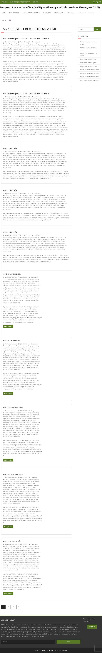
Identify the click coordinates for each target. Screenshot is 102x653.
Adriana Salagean (12, 42)
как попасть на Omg (33, 51)
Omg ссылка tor (24, 48)
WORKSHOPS (47, 13)
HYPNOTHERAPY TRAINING (31, 13)
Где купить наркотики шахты (89, 80)
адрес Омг (9, 49)
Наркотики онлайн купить (88, 59)
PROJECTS (70, 13)
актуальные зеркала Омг (20, 49)
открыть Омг (24, 55)
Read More (7, 326)
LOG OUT (92, 13)
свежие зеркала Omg (49, 55)
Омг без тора (28, 53)
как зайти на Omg (11, 51)
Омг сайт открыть (51, 53)
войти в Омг (31, 49)
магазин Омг (52, 51)
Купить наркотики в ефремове (89, 70)
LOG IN (4, 20)
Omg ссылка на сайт (12, 541)
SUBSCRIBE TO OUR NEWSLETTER (20, 2)
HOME (3, 13)
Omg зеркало (32, 44)
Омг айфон (12, 53)
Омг (7, 53)
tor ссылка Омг (14, 289)
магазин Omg (44, 51)
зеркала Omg (54, 49)
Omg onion (12, 44)
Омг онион (36, 53)
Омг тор (10, 55)
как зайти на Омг (22, 51)
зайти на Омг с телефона (43, 49)
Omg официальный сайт (48, 46)
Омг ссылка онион (19, 299)
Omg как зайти (51, 44)
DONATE (35, 2)
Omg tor (18, 44)
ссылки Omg (7, 57)
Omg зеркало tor (41, 44)
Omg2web (55, 48)
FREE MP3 (4, 2)
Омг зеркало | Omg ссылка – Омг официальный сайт (27, 39)
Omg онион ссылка (12, 274)
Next (18, 607)
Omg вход (24, 44)
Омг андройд (20, 53)
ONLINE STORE (58, 13)
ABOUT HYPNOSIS (14, 13)
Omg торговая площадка (44, 48)
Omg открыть (37, 46)
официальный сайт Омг (35, 55)
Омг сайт (42, 53)
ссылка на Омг (60, 55)
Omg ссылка (34, 277)
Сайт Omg (37, 42)
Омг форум (16, 55)
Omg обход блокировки (25, 46)
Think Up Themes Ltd (47, 650)
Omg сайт (59, 46)
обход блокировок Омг (30, 295)
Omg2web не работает (13, 407)
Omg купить (59, 44)
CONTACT (81, 13)
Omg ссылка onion (13, 48)
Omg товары (33, 48)
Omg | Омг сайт (10, 148)
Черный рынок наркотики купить (88, 43)
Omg (7, 44)
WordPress (64, 650)
